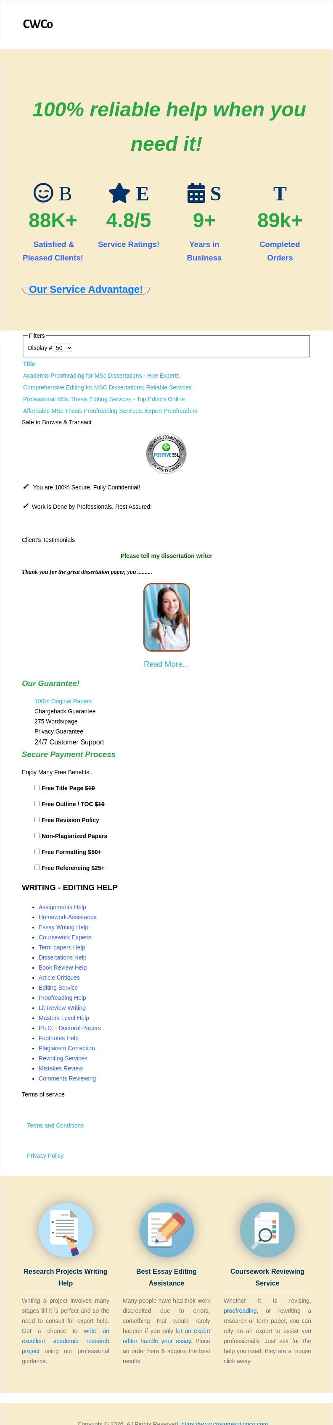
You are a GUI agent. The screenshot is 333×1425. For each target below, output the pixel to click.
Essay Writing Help (63, 927)
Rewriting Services (63, 1058)
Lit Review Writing (62, 1007)
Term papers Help (62, 947)
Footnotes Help (59, 1038)
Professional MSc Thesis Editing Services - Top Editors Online (104, 399)
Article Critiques (59, 977)
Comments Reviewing (67, 1078)
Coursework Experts (65, 937)
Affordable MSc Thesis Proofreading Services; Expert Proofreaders (110, 411)
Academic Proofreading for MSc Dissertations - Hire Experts (101, 375)
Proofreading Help (62, 997)
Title (29, 363)
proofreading (240, 1310)
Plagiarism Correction (67, 1048)
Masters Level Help (64, 1018)
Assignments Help (62, 907)
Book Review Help (63, 967)
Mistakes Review (61, 1068)
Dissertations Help (63, 957)
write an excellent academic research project (65, 1341)
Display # (41, 347)
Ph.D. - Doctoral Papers (70, 1028)
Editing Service (58, 987)
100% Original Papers (63, 701)
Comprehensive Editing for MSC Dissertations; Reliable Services (107, 387)
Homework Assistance (68, 917)
